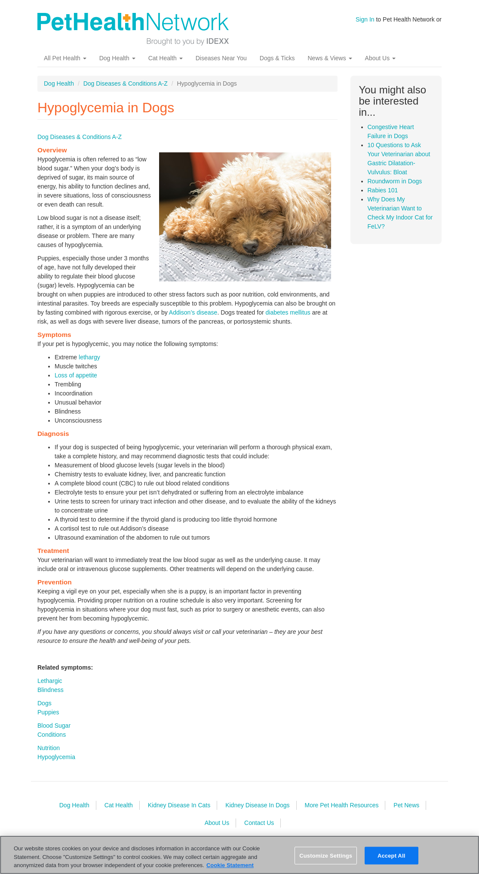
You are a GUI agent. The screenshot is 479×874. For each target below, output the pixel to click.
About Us (380, 58)
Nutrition (48, 747)
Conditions (51, 734)
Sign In (365, 19)
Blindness (50, 689)
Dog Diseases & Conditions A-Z (125, 83)
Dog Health (117, 58)
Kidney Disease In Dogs (257, 805)
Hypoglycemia (56, 757)
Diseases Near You (221, 58)
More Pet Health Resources (341, 805)
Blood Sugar (54, 725)
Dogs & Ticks (277, 58)
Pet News (406, 805)
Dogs (44, 703)
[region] (239, 855)
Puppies (48, 712)
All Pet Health (65, 58)
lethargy (89, 357)
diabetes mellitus (287, 312)
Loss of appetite (76, 375)
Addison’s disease (193, 312)
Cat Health (165, 58)
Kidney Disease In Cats (179, 805)
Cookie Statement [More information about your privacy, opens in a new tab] (230, 865)
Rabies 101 (383, 190)
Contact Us (259, 822)
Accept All (391, 855)
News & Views (329, 58)
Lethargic (49, 680)
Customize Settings (325, 855)
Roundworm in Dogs (395, 181)
